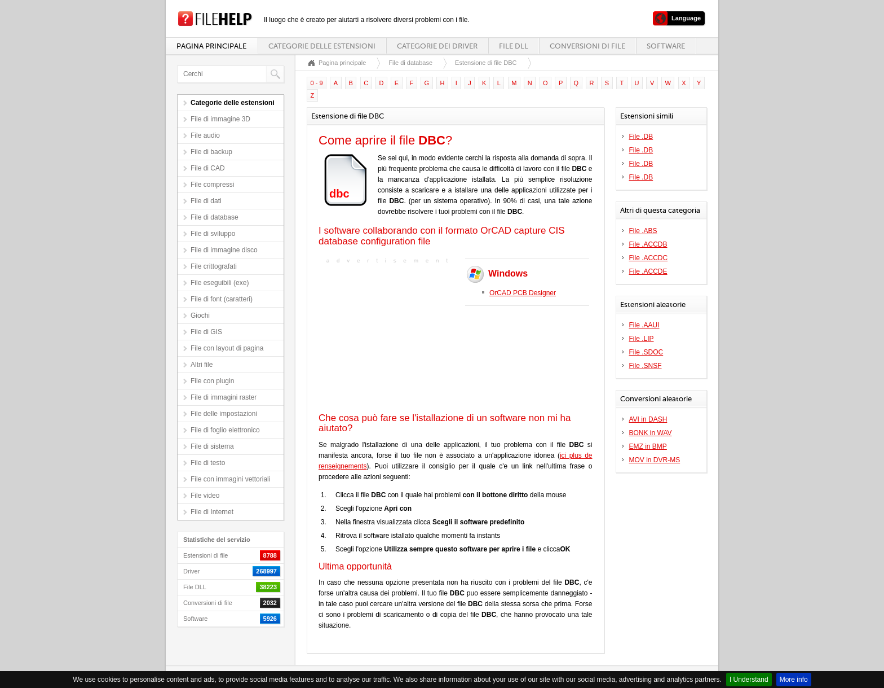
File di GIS (206, 332)
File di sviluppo (213, 234)
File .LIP (641, 339)
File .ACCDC (648, 258)
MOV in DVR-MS (654, 460)
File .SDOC (646, 352)
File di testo (208, 463)
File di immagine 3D (220, 119)
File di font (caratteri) (222, 299)
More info (794, 679)
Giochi (200, 315)
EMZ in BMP (648, 446)
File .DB (641, 137)
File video (205, 495)
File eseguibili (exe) (220, 283)
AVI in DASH (648, 419)
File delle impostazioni (224, 414)
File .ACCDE (648, 271)
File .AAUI (644, 325)
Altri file (202, 365)
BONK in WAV (650, 433)
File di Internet (212, 512)
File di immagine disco (224, 250)
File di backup (211, 152)
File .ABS (643, 231)
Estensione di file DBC (485, 62)
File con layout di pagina (227, 348)
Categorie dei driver (437, 46)
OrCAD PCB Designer (522, 293)
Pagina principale (211, 46)
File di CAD (208, 168)
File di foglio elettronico (225, 430)
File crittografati (214, 266)
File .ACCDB (648, 244)
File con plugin (212, 381)
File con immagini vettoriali (230, 479)
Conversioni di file (587, 46)
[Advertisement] (389, 336)
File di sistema (212, 446)
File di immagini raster (224, 397)
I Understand (749, 679)
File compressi (212, 185)
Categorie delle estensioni (321, 46)
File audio (205, 135)
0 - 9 (317, 83)
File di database (214, 217)
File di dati (206, 201)
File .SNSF (645, 366)
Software (666, 46)
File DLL (513, 46)
